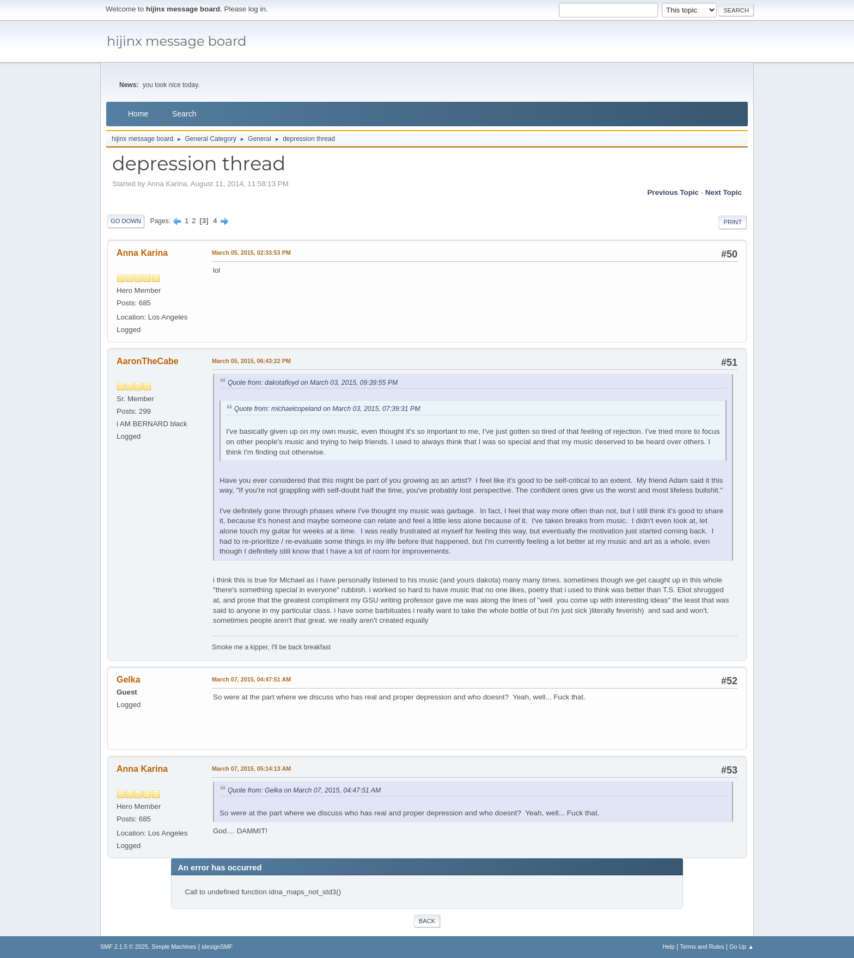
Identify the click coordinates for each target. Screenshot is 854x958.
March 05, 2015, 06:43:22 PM (251, 361)
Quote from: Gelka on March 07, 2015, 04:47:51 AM (304, 790)
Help (669, 946)
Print (732, 222)
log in (257, 9)
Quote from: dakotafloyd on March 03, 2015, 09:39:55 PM (313, 382)
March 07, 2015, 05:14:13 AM (251, 768)
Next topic (723, 192)
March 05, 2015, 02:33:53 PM (251, 252)
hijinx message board (177, 41)
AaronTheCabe (148, 361)
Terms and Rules (702, 946)
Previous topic (673, 192)
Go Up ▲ (741, 946)
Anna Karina (142, 252)
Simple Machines (173, 946)
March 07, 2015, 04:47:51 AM (251, 679)
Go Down (126, 221)
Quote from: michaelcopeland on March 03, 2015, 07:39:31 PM (327, 409)
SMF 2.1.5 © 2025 (124, 946)
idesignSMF (217, 946)
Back (427, 921)
